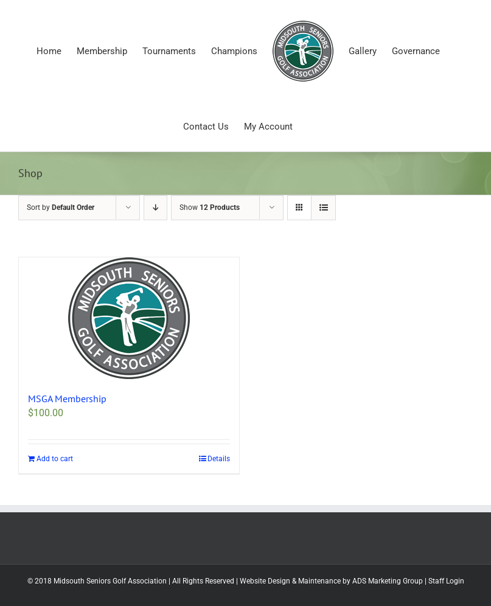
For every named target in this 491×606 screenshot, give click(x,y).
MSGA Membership (67, 398)
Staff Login (446, 581)
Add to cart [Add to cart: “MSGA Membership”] (55, 458)
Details (218, 458)
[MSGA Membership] (129, 318)
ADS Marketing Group (387, 581)
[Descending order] (155, 207)
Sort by (60, 207)
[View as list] (323, 208)
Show (209, 207)
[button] (129, 318)
